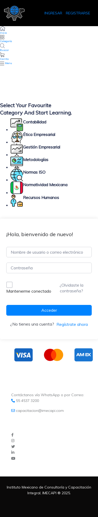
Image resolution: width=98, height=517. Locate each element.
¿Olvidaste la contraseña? (71, 287)
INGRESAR (53, 13)
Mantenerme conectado (28, 291)
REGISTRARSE (78, 13)
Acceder (49, 310)
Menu (8, 63)
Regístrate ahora (72, 324)
